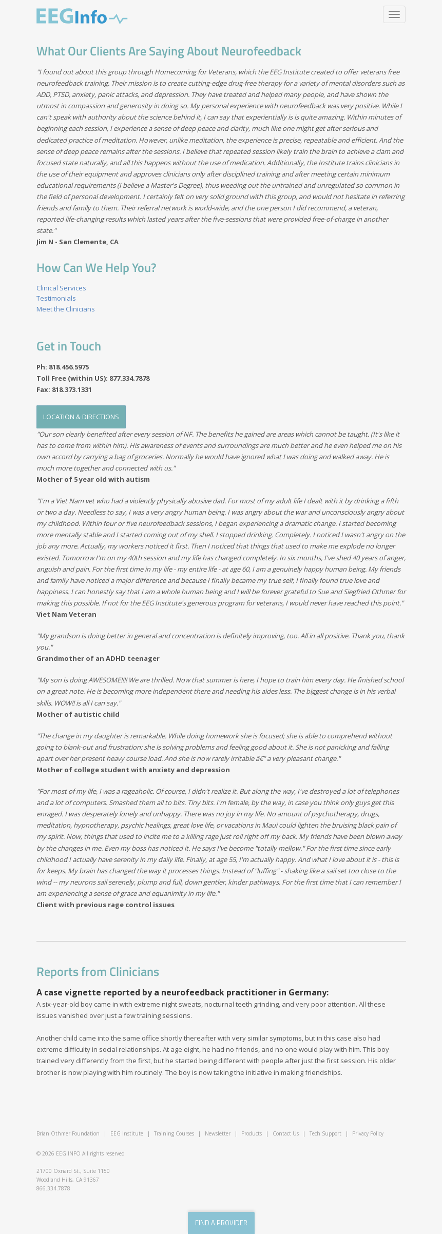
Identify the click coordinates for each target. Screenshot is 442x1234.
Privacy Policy (367, 1133)
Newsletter (217, 1133)
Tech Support (325, 1133)
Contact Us (286, 1133)
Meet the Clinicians (65, 309)
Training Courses (174, 1133)
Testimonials (56, 298)
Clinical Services (61, 287)
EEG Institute (126, 1133)
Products (251, 1133)
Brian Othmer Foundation (68, 1133)
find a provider (221, 1223)
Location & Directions (81, 416)
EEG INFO (68, 1153)
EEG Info (82, 16)
